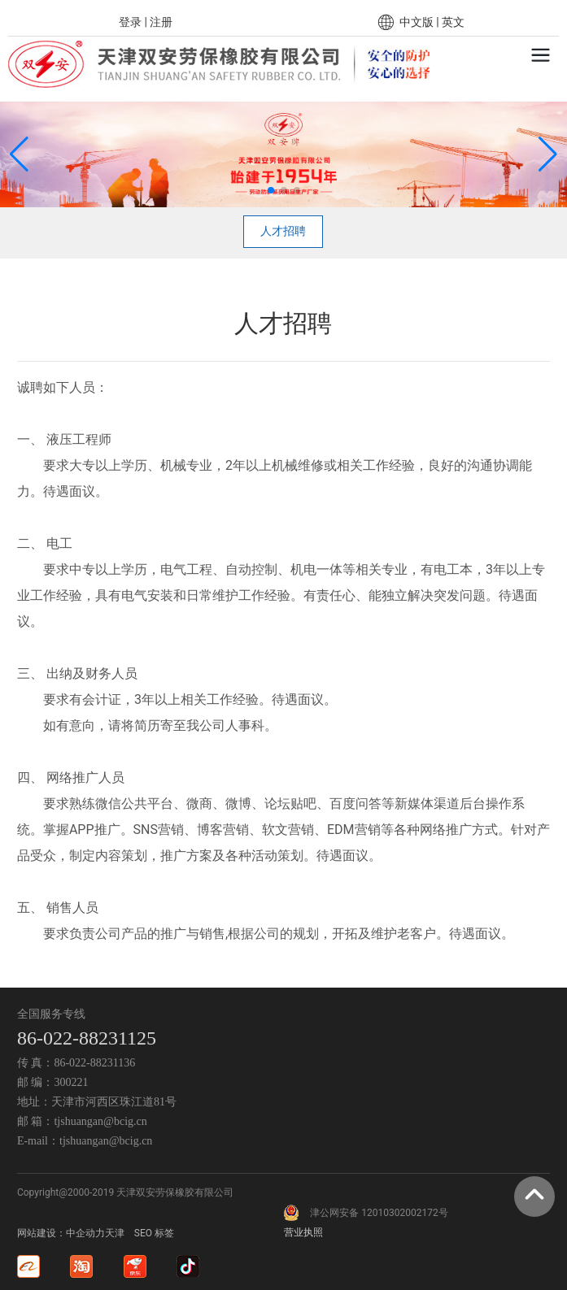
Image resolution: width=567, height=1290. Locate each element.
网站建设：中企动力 (61, 1233)
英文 (453, 21)
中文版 (416, 21)
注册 (161, 21)
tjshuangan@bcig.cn (100, 1121)
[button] (271, 190)
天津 (114, 1233)
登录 (131, 21)
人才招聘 (283, 230)
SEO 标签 (154, 1233)
